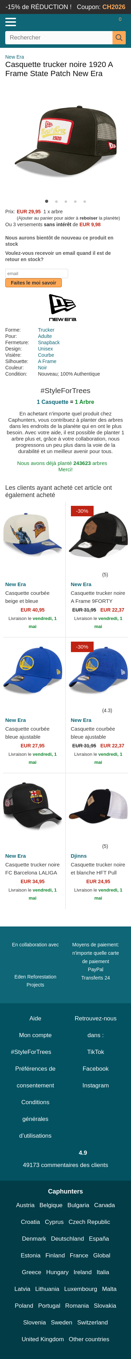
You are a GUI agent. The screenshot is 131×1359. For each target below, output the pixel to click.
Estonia (31, 1255)
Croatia (30, 1222)
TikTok (95, 1052)
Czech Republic (89, 1222)
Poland (24, 1305)
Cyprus (54, 1222)
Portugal (49, 1305)
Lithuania (47, 1289)
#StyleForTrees (35, 1052)
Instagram (95, 1085)
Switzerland (92, 1322)
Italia (103, 1272)
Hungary (57, 1272)
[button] (46, 201)
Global (101, 1255)
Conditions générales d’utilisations (35, 1119)
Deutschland (67, 1238)
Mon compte (35, 1035)
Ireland (83, 1272)
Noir (42, 367)
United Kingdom (43, 1339)
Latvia (22, 1289)
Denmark (34, 1238)
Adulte (45, 336)
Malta (109, 1289)
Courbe (46, 355)
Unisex (45, 349)
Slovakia (105, 1305)
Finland (55, 1255)
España (99, 1238)
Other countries (89, 1339)
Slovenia (34, 1322)
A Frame (47, 361)
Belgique (51, 1205)
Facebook (95, 1068)
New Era (14, 57)
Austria (25, 1205)
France (79, 1255)
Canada (104, 1205)
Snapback (49, 342)
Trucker (46, 330)
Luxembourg (80, 1289)
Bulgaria (78, 1205)
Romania (77, 1305)
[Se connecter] (92, 22)
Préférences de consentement (35, 1077)
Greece (32, 1272)
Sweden (61, 1322)
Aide (35, 1018)
